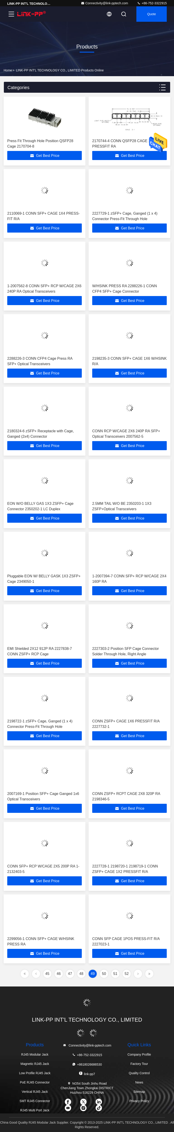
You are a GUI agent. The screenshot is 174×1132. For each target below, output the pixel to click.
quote (151, 14)
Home (8, 70)
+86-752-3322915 (152, 3)
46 (59, 974)
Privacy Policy (139, 1101)
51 (115, 974)
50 (104, 974)
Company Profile (139, 1054)
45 (47, 974)
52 (127, 974)
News (139, 1082)
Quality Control (139, 1073)
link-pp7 (87, 1073)
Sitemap (139, 1091)
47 (70, 974)
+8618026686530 (87, 1064)
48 (81, 974)
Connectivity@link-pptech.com (104, 3)
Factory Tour (139, 1064)
